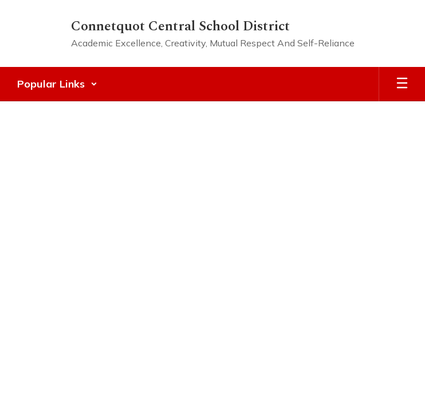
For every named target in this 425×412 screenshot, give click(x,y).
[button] (57, 84)
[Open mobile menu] (402, 84)
